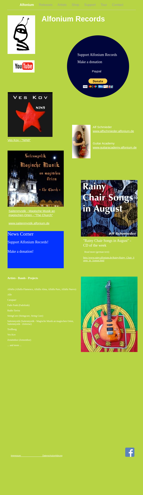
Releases (46, 5)
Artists (63, 5)
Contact (117, 5)
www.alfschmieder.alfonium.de (113, 131)
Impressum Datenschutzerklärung (36, 456)
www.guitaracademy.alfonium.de (115, 147)
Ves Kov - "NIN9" (19, 140)
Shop (76, 5)
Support (90, 5)
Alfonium (27, 5)
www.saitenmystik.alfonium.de (29, 223)
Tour (104, 5)
